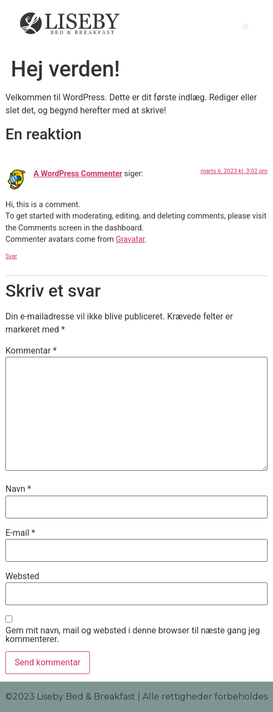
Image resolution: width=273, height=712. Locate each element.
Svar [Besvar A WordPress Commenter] (11, 256)
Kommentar (31, 351)
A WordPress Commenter (78, 173)
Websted (22, 576)
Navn (18, 489)
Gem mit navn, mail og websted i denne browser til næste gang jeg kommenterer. (132, 635)
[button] (246, 26)
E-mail (20, 533)
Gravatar (130, 239)
